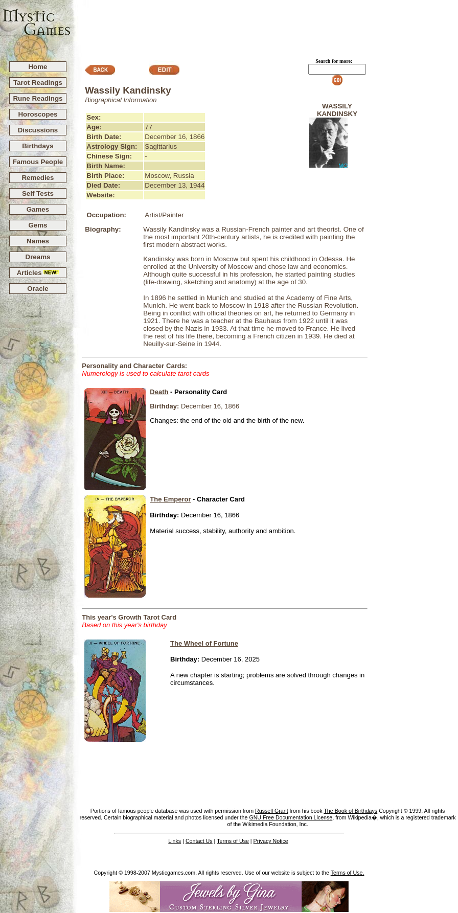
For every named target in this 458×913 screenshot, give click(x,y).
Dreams (38, 257)
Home (37, 67)
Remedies (37, 177)
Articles (38, 273)
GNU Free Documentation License (290, 817)
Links (174, 841)
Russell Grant (271, 811)
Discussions (38, 130)
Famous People (38, 162)
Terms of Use (233, 841)
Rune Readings (37, 98)
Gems (37, 225)
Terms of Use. (347, 873)
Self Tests (38, 193)
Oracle (38, 288)
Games (38, 209)
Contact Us (199, 841)
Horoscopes (37, 114)
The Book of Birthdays (350, 811)
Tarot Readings (37, 82)
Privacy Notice (271, 841)
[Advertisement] (265, 26)
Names (38, 241)
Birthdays (37, 146)
